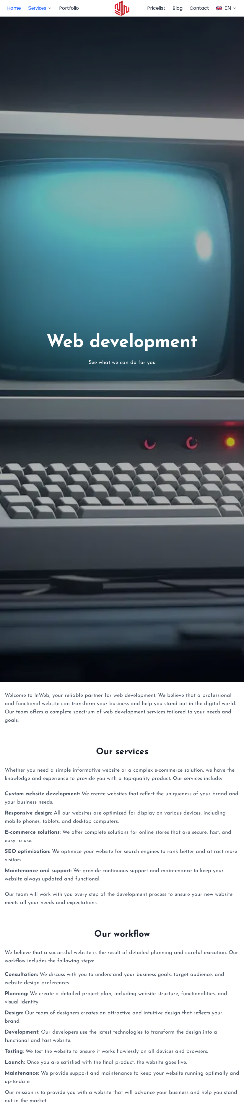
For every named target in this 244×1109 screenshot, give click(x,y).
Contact (199, 8)
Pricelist (156, 8)
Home (14, 8)
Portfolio (69, 8)
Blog (178, 8)
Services (40, 8)
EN (226, 8)
